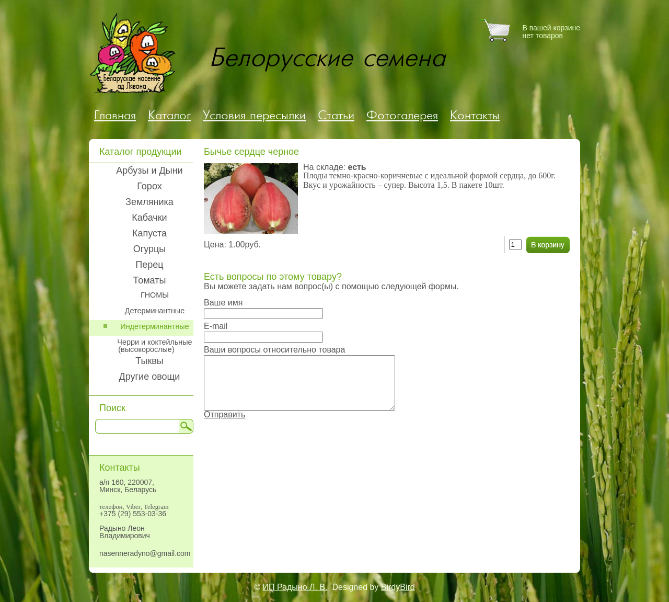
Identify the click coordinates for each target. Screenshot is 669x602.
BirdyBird (398, 587)
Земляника (149, 202)
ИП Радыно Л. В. (295, 587)
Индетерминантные (154, 326)
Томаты (149, 280)
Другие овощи (149, 376)
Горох (149, 186)
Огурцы (149, 249)
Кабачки (149, 217)
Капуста (149, 233)
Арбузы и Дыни (149, 170)
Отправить (224, 414)
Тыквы (149, 361)
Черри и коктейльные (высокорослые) (154, 346)
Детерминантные (154, 310)
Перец (149, 264)
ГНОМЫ (155, 295)
